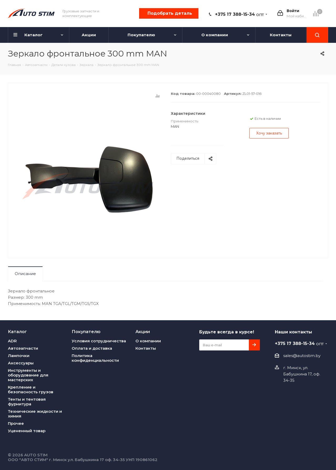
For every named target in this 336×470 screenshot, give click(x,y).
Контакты (145, 348)
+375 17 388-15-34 (239, 14)
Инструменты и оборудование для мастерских (28, 375)
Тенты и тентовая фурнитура (27, 401)
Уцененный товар (26, 430)
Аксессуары (21, 362)
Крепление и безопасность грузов (30, 389)
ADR (12, 340)
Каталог (17, 331)
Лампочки (18, 355)
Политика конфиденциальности (95, 358)
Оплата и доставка (92, 348)
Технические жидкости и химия (35, 414)
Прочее (16, 423)
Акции (142, 331)
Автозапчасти (23, 348)
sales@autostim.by (302, 355)
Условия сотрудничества (99, 340)
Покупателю (86, 331)
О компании (148, 340)
